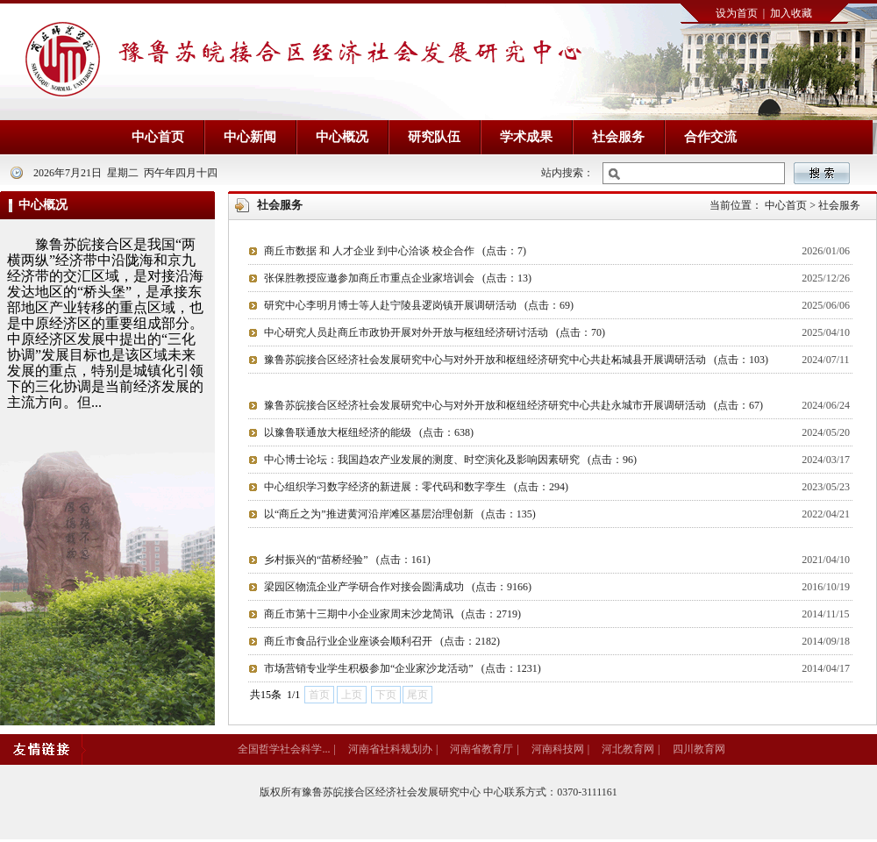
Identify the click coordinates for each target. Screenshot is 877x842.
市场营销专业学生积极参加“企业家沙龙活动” (402, 668)
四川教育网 (699, 749)
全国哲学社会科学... (284, 749)
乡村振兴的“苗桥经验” (347, 559)
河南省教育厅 (481, 749)
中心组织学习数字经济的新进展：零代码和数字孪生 (416, 487)
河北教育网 (628, 749)
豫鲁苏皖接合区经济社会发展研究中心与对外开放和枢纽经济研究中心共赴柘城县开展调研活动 (516, 359)
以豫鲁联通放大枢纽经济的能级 (369, 432)
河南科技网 (557, 749)
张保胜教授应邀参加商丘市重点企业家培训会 (397, 278)
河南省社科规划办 (390, 749)
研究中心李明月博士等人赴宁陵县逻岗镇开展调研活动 (419, 305)
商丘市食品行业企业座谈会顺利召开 (382, 641)
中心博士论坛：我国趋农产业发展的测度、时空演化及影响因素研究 (450, 459)
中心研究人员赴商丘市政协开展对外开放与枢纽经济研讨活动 (434, 332)
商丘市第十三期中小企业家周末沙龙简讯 (392, 614)
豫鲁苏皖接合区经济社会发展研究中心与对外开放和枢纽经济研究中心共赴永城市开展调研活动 (513, 405)
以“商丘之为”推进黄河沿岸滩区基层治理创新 (400, 514)
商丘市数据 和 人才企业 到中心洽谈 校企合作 (395, 251)
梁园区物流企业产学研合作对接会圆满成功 (397, 587)
